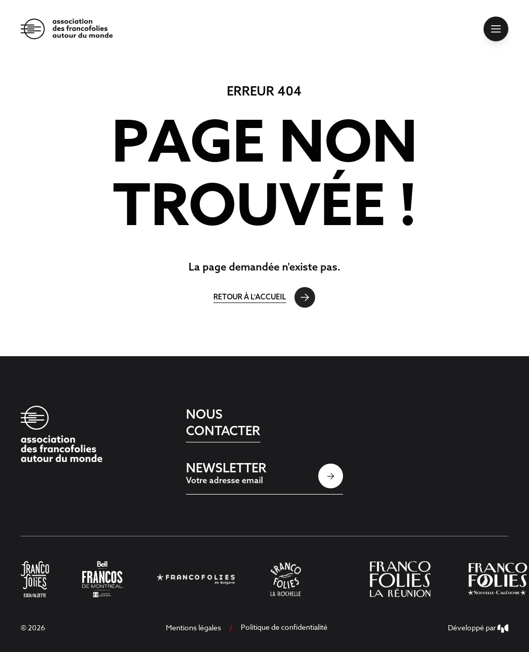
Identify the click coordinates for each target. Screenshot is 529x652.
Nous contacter (223, 422)
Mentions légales (193, 627)
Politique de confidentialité (284, 627)
